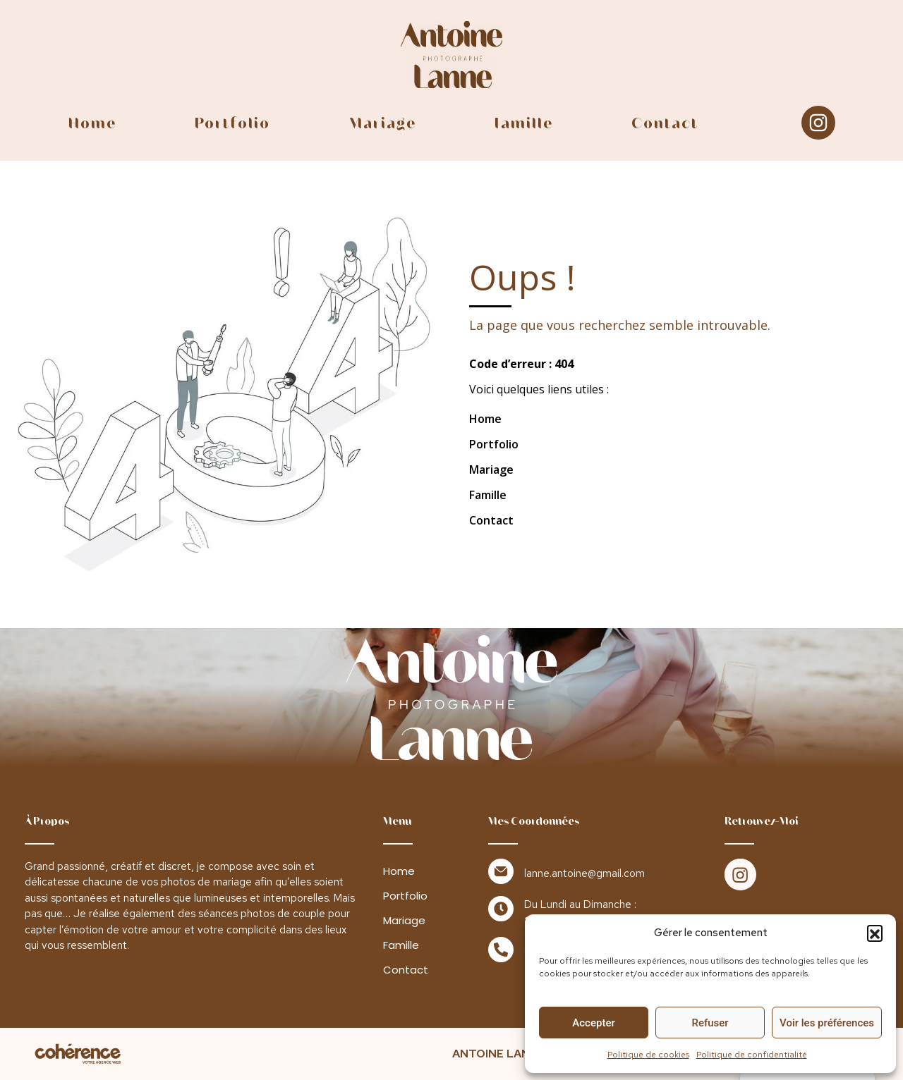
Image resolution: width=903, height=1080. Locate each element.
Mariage (382, 122)
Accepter (593, 1023)
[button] (875, 933)
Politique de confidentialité (751, 1054)
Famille (522, 122)
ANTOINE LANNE (498, 1053)
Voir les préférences (827, 1023)
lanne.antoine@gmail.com (584, 873)
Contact (663, 122)
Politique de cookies (648, 1054)
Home (92, 122)
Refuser (709, 1023)
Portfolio (232, 122)
